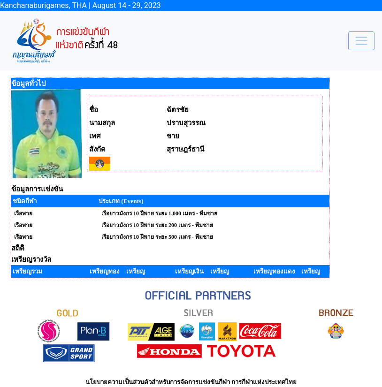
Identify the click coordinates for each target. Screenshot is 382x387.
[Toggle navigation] (361, 40)
